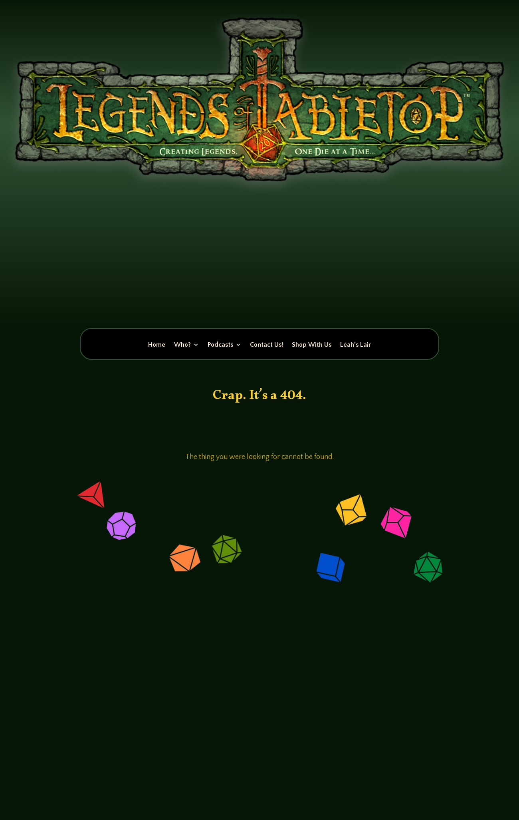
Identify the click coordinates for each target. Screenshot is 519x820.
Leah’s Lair (355, 345)
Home (156, 345)
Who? (182, 345)
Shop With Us (311, 345)
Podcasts (220, 345)
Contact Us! (266, 345)
